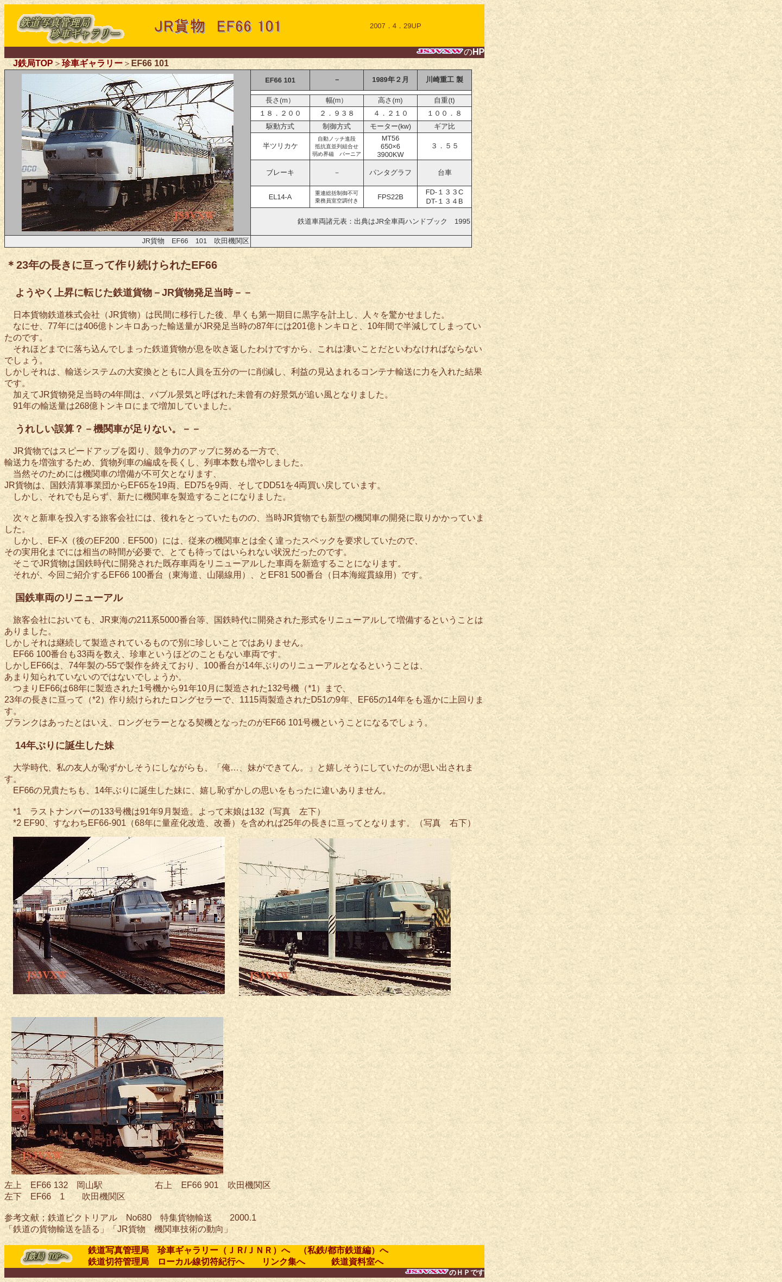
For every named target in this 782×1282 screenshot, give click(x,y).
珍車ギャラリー (92, 63)
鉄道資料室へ (348, 1261)
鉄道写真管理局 (118, 1250)
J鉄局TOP (33, 63)
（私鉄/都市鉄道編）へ (343, 1250)
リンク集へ (279, 1261)
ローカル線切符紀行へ (200, 1261)
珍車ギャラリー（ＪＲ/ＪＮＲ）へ (223, 1250)
